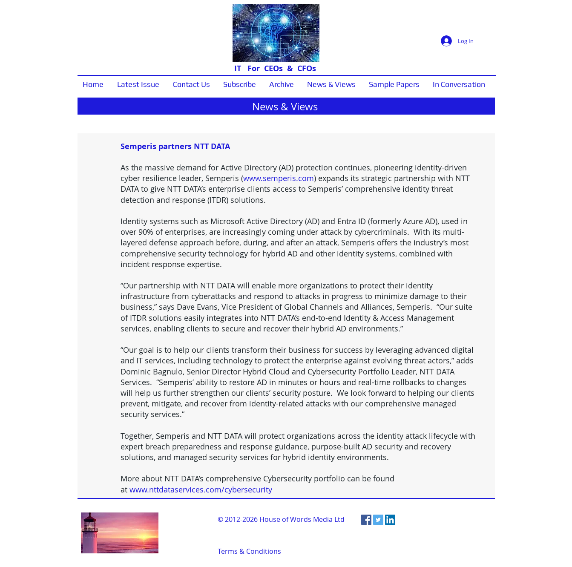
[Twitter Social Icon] (378, 520)
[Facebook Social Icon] (366, 520)
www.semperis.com (278, 178)
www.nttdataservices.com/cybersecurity (200, 489)
